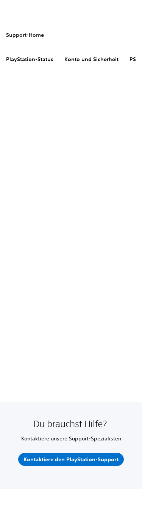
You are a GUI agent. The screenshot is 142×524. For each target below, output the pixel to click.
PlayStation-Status (29, 59)
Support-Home (25, 35)
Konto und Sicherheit (91, 59)
